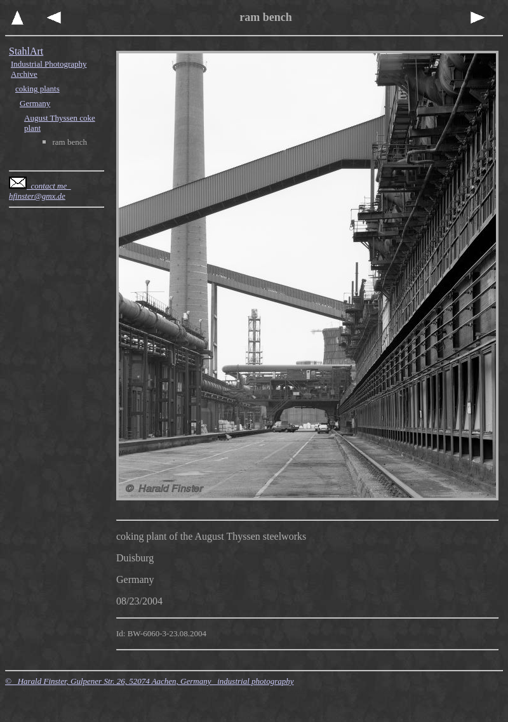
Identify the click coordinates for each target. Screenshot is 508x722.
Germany (35, 103)
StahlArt (26, 51)
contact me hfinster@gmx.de (40, 191)
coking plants (37, 88)
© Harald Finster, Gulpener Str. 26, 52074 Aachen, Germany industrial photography (149, 681)
